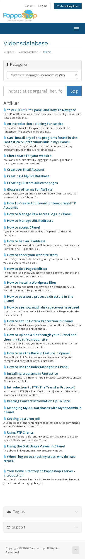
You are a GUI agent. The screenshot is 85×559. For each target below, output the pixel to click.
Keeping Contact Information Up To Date (36, 401)
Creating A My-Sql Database (26, 176)
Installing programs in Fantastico (30, 374)
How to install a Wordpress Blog (29, 283)
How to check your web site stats (30, 255)
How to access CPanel (21, 227)
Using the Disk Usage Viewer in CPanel (34, 446)
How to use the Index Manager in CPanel (35, 367)
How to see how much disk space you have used (41, 307)
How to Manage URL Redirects (28, 221)
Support (8, 52)
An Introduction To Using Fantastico (33, 124)
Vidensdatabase (28, 52)
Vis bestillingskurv (68, 6)
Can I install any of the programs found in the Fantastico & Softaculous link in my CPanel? (40, 140)
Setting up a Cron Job (21, 419)
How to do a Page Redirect (25, 269)
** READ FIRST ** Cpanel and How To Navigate (39, 110)
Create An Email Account (23, 170)
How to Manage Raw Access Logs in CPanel (37, 214)
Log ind (42, 5)
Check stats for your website (27, 156)
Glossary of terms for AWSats (27, 189)
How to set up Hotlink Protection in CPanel (38, 321)
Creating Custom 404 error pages (30, 183)
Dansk (30, 5)
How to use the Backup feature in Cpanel (36, 353)
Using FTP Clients (18, 432)
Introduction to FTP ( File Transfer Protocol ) (39, 387)
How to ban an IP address (24, 241)
